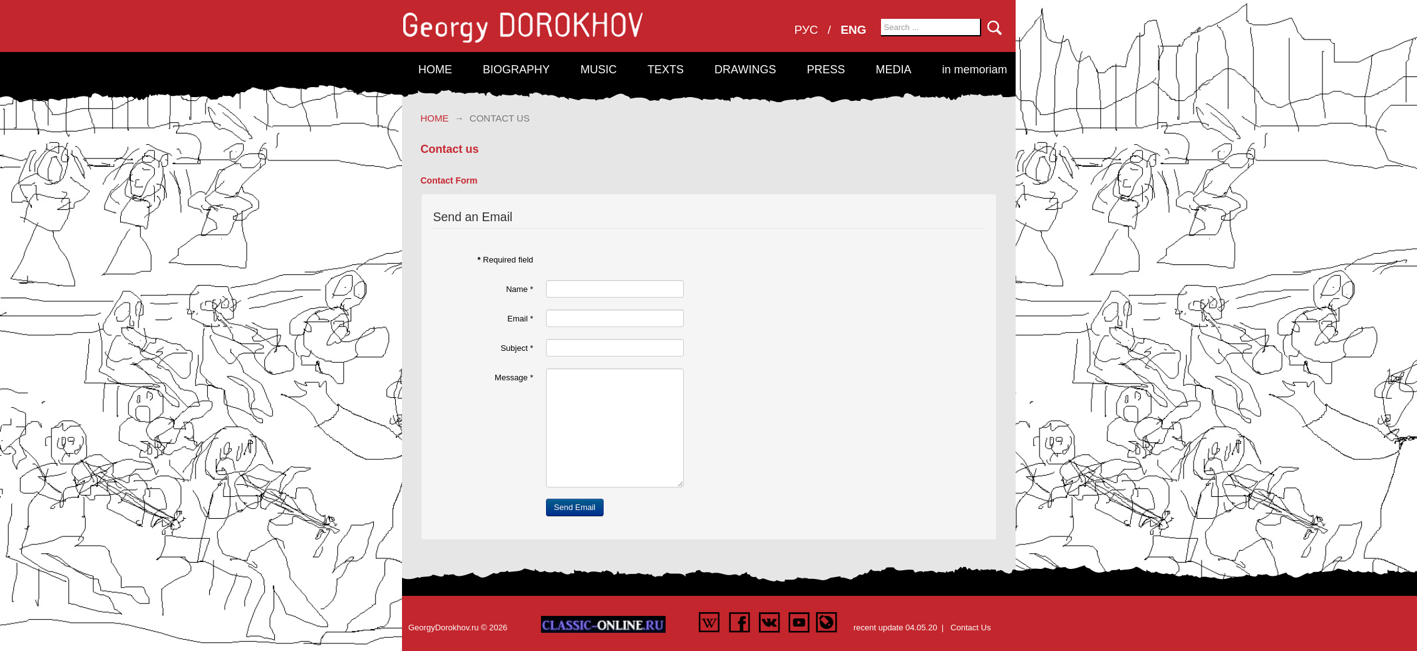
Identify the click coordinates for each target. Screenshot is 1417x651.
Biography (516, 69)
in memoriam (974, 69)
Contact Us (971, 627)
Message (514, 377)
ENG (853, 29)
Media (893, 69)
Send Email (574, 507)
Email (520, 318)
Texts (665, 69)
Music (598, 69)
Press (825, 69)
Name (519, 289)
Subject (516, 348)
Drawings (745, 69)
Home (435, 69)
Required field (505, 259)
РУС (808, 29)
